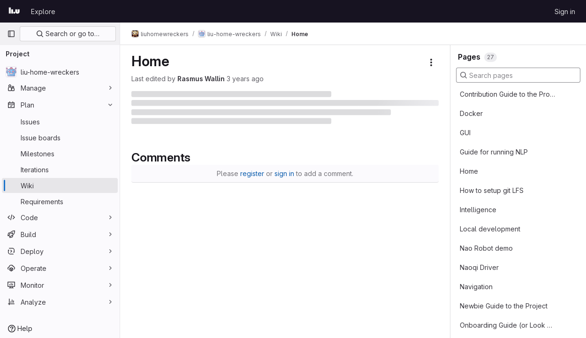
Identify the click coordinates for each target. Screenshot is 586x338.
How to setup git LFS (492, 190)
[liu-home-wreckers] (60, 71)
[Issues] (60, 121)
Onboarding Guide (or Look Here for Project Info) (508, 325)
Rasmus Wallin (201, 79)
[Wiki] (60, 185)
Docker (471, 113)
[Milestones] (60, 153)
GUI (465, 133)
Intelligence (478, 210)
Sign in (565, 11)
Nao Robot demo (486, 248)
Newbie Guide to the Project (504, 306)
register (252, 173)
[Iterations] (60, 169)
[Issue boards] (60, 137)
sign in (284, 173)
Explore (43, 11)
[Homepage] (14, 11)
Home (469, 171)
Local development (490, 229)
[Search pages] (518, 75)
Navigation (476, 287)
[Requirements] (60, 201)
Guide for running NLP (494, 152)
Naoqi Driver (479, 267)
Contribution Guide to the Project (508, 94)
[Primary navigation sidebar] (11, 33)
